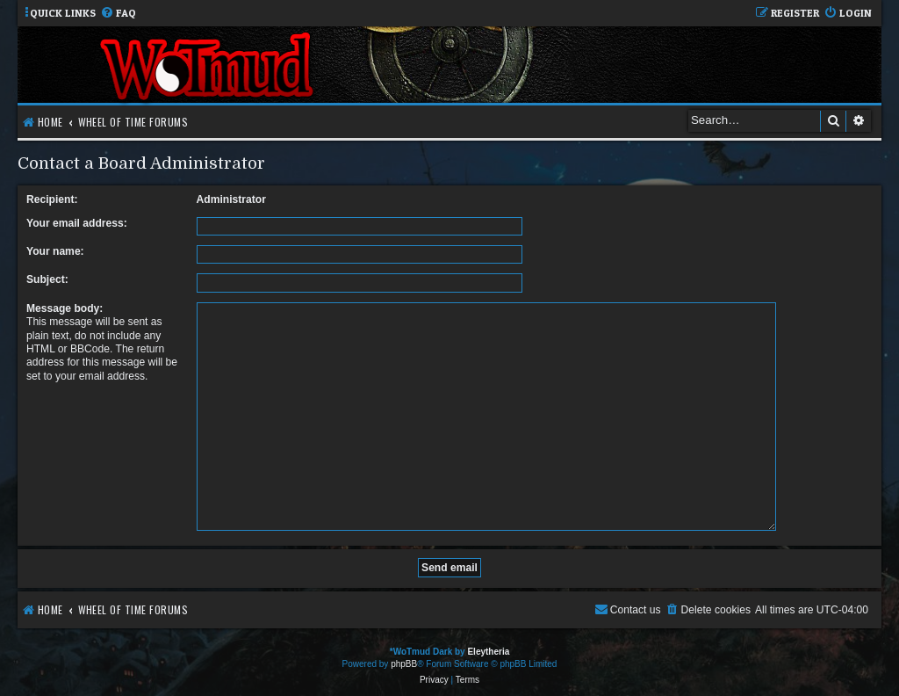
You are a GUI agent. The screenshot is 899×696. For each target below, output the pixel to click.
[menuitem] (118, 13)
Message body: (64, 308)
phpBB (404, 657)
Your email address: (76, 223)
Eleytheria (488, 644)
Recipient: (51, 199)
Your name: (55, 251)
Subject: (47, 279)
